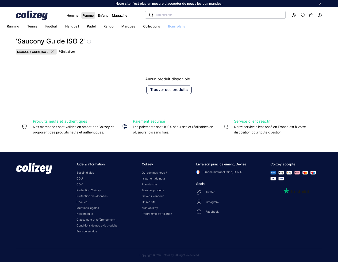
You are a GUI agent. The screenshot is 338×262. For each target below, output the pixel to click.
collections (193, 26)
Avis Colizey (150, 208)
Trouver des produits (169, 89)
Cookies (82, 202)
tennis (74, 26)
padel (133, 26)
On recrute (149, 202)
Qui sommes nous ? (154, 172)
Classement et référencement (96, 219)
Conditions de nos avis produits (97, 225)
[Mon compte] (294, 15)
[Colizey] (34, 15)
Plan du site (149, 184)
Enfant (90, 15)
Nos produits (85, 213)
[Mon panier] (311, 15)
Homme (59, 15)
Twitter (210, 192)
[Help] (319, 15)
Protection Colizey (89, 190)
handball (114, 26)
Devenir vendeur (153, 196)
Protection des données (92, 196)
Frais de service (87, 231)
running (55, 26)
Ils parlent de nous (153, 178)
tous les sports (29, 26)
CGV (80, 184)
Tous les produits (153, 190)
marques (170, 26)
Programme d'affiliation (157, 213)
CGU (80, 178)
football (94, 26)
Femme (75, 15)
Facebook (212, 211)
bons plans (218, 26)
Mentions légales (88, 208)
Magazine (106, 15)
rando (151, 26)
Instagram (212, 202)
